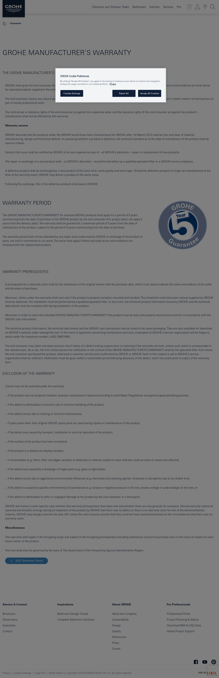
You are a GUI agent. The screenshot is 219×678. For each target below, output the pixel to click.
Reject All (124, 93)
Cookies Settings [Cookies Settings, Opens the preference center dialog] (71, 93)
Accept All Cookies (149, 93)
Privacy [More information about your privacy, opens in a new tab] (113, 84)
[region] (110, 85)
